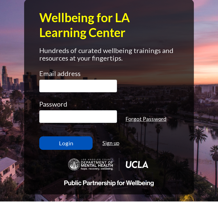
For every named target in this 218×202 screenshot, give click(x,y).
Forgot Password (145, 119)
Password (53, 104)
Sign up (110, 143)
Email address (60, 73)
